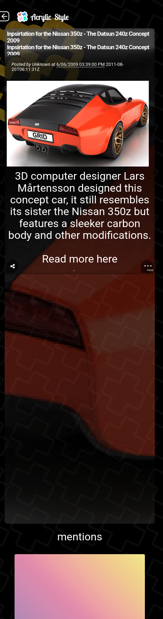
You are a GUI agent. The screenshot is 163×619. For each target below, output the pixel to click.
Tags (150, 270)
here (107, 259)
